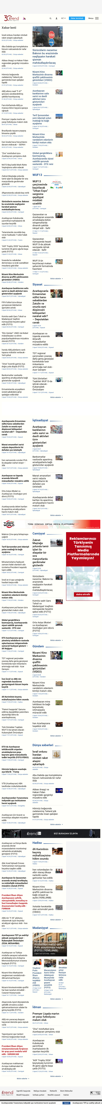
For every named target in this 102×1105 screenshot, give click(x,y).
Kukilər (66, 1095)
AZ (62, 18)
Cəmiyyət (39, 533)
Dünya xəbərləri (43, 745)
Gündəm (38, 646)
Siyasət (37, 284)
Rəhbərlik (53, 1091)
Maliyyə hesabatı (40, 1091)
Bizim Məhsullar (66, 1091)
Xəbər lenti (9, 27)
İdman (37, 1007)
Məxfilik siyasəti (54, 1095)
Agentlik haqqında (23, 1091)
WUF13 (37, 175)
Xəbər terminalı (77, 18)
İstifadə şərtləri (38, 1095)
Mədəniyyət (40, 928)
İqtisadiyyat (40, 420)
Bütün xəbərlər (55, 279)
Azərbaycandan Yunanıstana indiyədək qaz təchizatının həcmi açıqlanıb (42, 1103)
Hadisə (37, 842)
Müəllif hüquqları (22, 1095)
